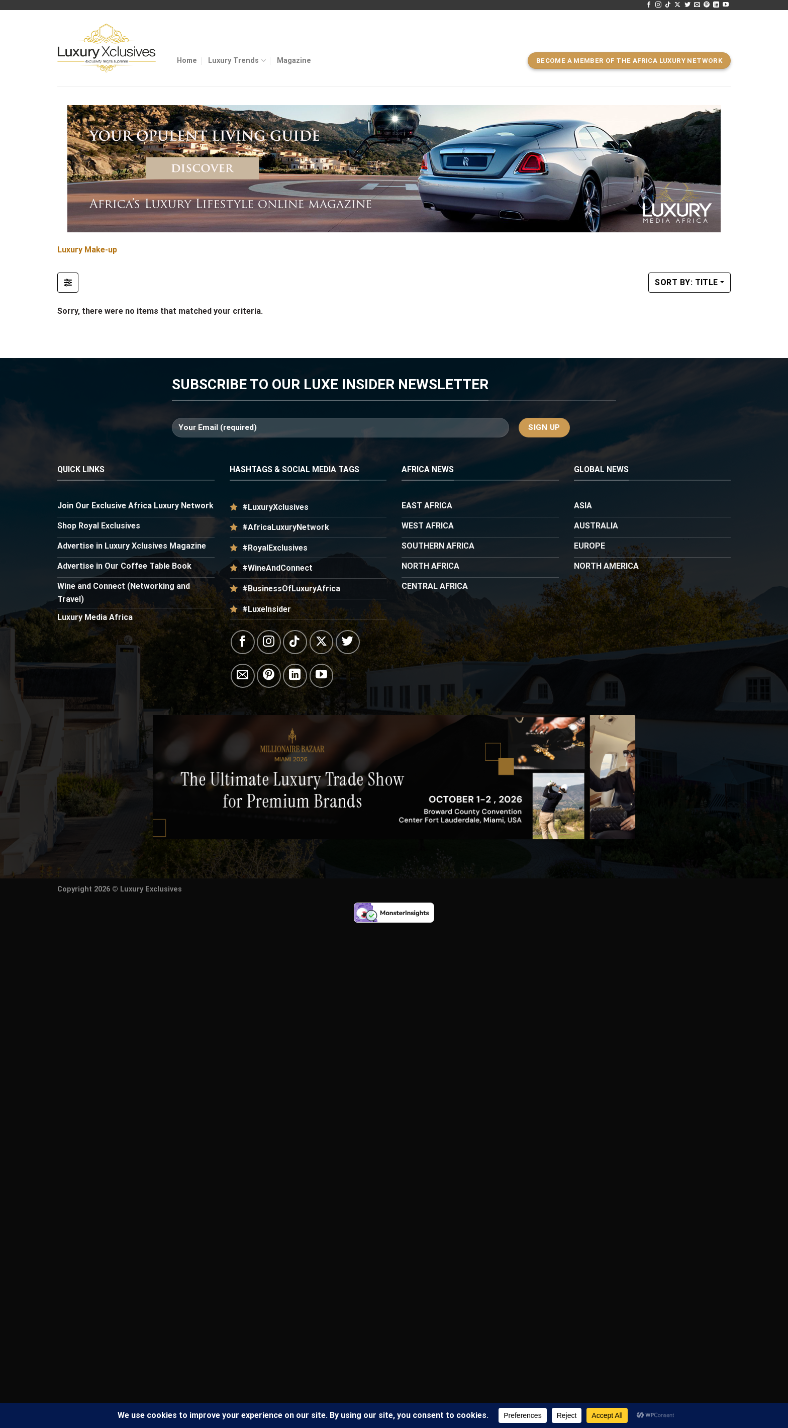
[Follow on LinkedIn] (716, 5)
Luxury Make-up (87, 249)
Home (187, 60)
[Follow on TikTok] (668, 5)
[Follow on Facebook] (649, 5)
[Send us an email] (697, 5)
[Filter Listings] (67, 283)
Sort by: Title (686, 282)
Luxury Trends (236, 60)
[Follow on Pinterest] (707, 5)
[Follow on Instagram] (658, 5)
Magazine (294, 60)
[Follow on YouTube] (726, 5)
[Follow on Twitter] (687, 5)
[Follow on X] (677, 5)
